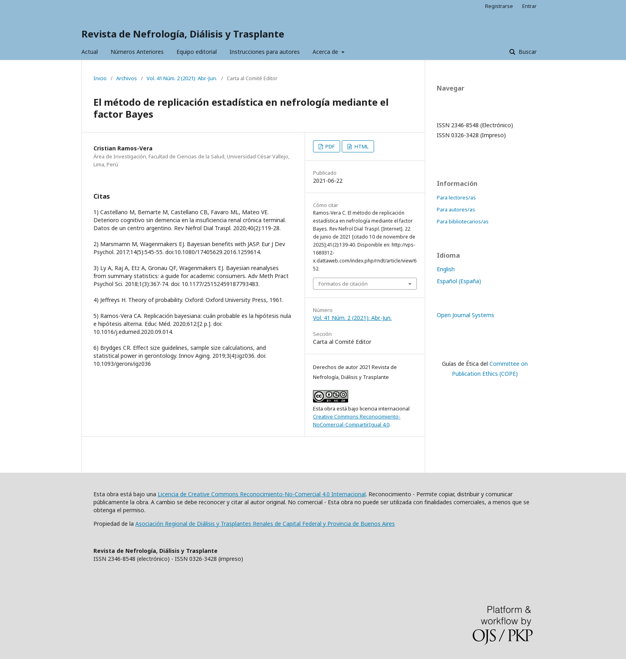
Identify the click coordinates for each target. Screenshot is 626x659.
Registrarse (499, 6)
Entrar (529, 6)
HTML (360, 146)
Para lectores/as (456, 197)
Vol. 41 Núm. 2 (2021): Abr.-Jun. (182, 78)
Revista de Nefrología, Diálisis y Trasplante (182, 33)
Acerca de (326, 51)
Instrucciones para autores (265, 51)
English (446, 269)
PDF (329, 146)
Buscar (527, 51)
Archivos (126, 78)
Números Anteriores (137, 51)
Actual (89, 51)
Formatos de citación (343, 283)
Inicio (100, 78)
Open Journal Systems (465, 315)
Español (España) (459, 281)
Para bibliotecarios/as (463, 221)
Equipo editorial (196, 51)
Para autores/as (456, 209)
